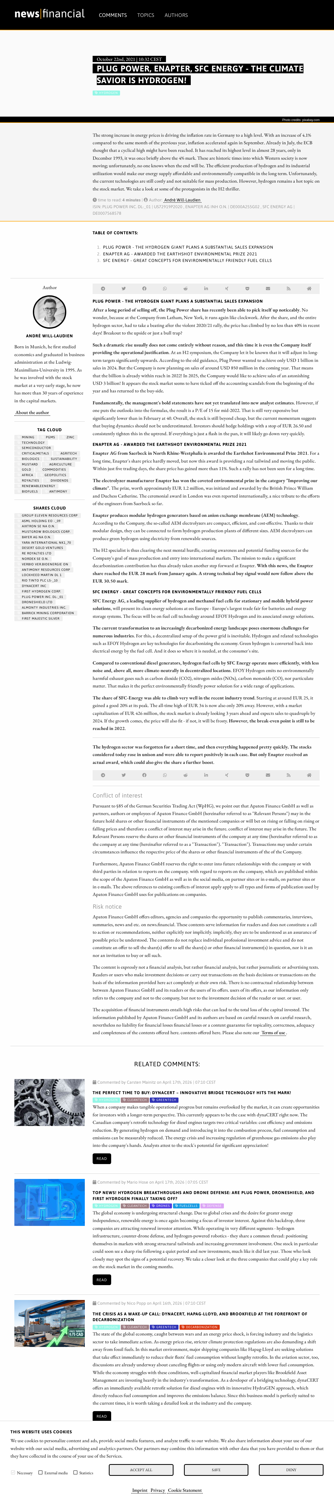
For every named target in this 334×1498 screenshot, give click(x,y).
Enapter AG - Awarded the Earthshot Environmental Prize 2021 (180, 253)
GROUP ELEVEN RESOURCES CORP (47, 515)
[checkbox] (13, 1472)
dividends (57, 480)
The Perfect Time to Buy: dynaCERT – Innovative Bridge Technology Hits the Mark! (192, 1092)
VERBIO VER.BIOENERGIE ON (42, 564)
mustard (27, 464)
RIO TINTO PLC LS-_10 (37, 580)
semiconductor (34, 448)
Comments (113, 15)
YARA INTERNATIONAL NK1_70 (44, 542)
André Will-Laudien (182, 199)
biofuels (27, 491)
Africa (25, 475)
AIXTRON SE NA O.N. (36, 526)
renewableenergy (36, 486)
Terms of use (273, 1032)
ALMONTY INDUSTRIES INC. (41, 607)
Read (102, 1159)
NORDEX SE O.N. (33, 559)
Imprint (139, 1490)
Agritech (66, 453)
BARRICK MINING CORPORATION (45, 613)
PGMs (48, 437)
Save (216, 1469)
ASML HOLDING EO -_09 (39, 521)
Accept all (141, 1469)
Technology (31, 443)
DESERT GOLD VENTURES (40, 548)
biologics (28, 459)
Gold (24, 469)
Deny (291, 1469)
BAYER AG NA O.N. (34, 537)
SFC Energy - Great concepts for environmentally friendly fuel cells (187, 260)
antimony (56, 491)
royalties (28, 480)
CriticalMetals (33, 453)
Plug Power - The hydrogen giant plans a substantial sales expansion (188, 247)
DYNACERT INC (31, 586)
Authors (176, 15)
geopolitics (53, 475)
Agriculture (58, 464)
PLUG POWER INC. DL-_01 (40, 597)
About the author (32, 412)
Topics (145, 15)
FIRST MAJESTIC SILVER (38, 618)
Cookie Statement (185, 1490)
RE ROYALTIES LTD (34, 553)
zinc (68, 437)
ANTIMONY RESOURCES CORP (43, 570)
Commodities (52, 469)
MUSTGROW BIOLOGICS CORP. (43, 532)
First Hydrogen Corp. (39, 591)
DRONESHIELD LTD (34, 602)
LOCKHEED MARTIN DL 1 (39, 575)
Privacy (158, 1490)
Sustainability (61, 459)
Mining (25, 437)
